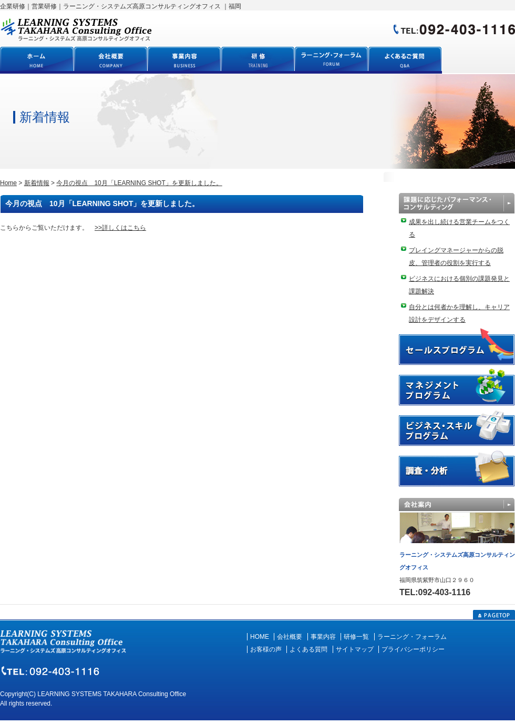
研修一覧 (356, 636)
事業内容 (323, 636)
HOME (259, 636)
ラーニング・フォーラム (412, 636)
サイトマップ (355, 649)
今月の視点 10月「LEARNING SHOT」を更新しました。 (139, 183)
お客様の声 (266, 649)
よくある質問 (308, 649)
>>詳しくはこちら (120, 227)
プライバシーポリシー (413, 649)
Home (8, 183)
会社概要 (289, 636)
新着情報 (36, 183)
